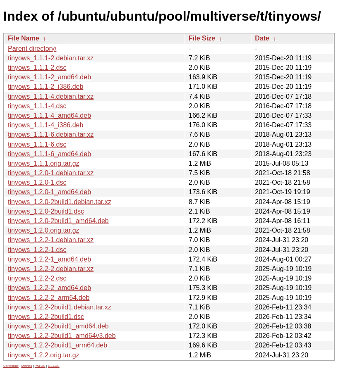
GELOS (54, 366)
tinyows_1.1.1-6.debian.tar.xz (50, 134)
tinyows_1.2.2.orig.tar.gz (43, 355)
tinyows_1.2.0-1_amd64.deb (49, 191)
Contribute (11, 366)
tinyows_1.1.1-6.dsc (37, 144)
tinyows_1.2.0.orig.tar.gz (43, 230)
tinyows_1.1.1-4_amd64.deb (49, 115)
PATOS (40, 366)
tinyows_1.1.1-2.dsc (37, 67)
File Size (202, 38)
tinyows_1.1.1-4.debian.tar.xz (50, 96)
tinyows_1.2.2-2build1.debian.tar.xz (59, 307)
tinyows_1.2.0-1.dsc (37, 182)
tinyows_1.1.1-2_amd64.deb (49, 77)
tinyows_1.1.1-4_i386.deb (45, 124)
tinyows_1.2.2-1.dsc (37, 249)
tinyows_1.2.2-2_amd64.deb (49, 287)
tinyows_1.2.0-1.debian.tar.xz (50, 172)
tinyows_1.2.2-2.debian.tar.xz (50, 268)
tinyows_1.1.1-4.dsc (37, 105)
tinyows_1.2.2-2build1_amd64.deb (58, 326)
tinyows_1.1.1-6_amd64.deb (49, 153)
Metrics (26, 366)
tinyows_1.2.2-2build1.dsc (46, 316)
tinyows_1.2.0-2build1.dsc (46, 211)
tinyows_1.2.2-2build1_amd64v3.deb (62, 335)
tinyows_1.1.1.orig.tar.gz (43, 163)
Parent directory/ (32, 48)
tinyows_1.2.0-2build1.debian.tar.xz (59, 201)
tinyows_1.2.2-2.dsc (37, 278)
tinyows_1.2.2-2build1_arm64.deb (57, 345)
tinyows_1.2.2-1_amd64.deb (49, 259)
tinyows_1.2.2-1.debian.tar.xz (50, 239)
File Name (23, 38)
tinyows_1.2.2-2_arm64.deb (48, 297)
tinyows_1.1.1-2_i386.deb (45, 86)
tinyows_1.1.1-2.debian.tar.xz (50, 58)
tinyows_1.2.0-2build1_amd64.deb (58, 220)
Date (262, 38)
